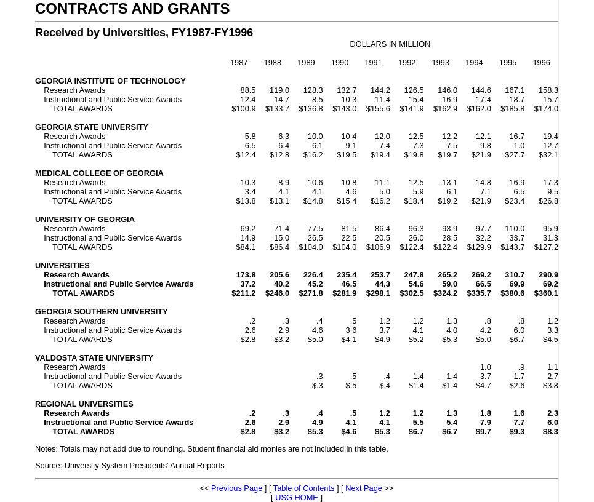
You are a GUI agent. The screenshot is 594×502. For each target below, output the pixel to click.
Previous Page (236, 488)
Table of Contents (304, 488)
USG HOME (296, 497)
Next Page (363, 488)
